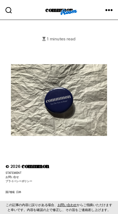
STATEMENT (13, 172)
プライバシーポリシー (18, 181)
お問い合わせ (67, 205)
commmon (59, 10)
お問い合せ (12, 177)
